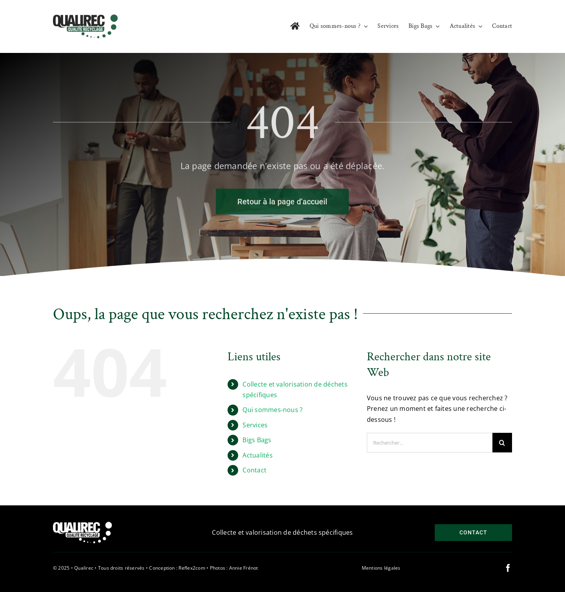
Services (255, 425)
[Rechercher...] (429, 442)
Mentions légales (381, 568)
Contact (254, 470)
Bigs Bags (256, 440)
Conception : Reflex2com (177, 568)
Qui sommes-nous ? (272, 409)
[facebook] (508, 568)
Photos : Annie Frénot (234, 568)
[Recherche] (502, 442)
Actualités (257, 455)
